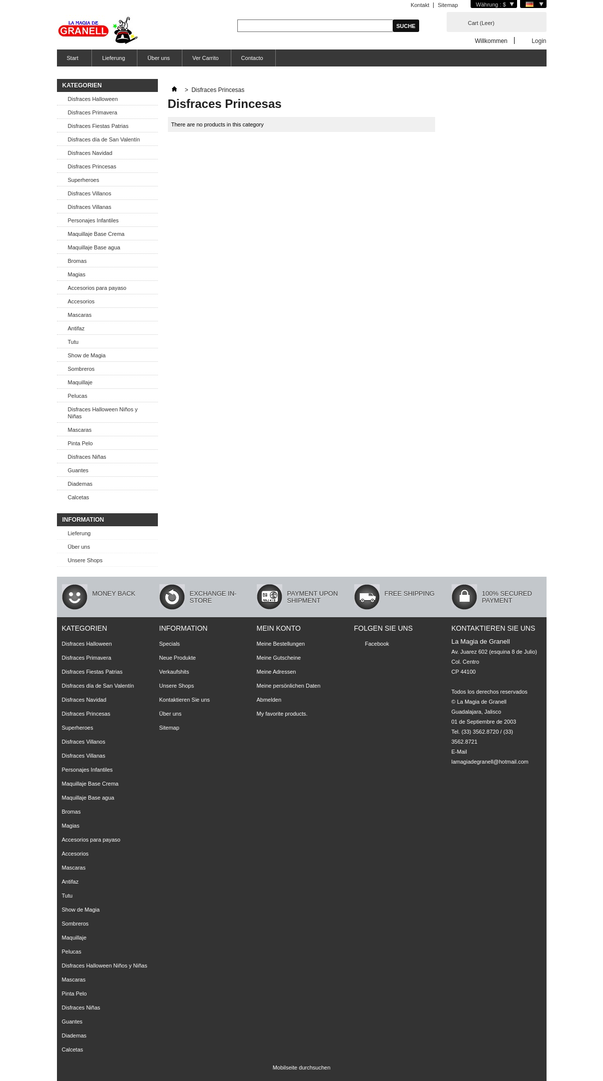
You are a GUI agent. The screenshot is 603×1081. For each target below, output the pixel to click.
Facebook (377, 644)
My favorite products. (282, 714)
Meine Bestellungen (281, 644)
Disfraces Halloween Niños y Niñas (103, 412)
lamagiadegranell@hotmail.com (490, 762)
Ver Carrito (205, 58)
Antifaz (76, 328)
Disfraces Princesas (92, 166)
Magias (76, 274)
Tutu (73, 342)
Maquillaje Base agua (94, 247)
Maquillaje (80, 382)
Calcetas (78, 497)
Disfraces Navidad (90, 153)
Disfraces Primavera (92, 112)
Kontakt (420, 5)
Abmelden (269, 700)
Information (83, 519)
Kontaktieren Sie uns (184, 700)
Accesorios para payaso (97, 288)
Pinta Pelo (80, 443)
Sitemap (448, 5)
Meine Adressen (276, 672)
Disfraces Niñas (87, 457)
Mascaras (80, 315)
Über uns (158, 58)
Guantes (78, 470)
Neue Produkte (177, 658)
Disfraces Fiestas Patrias (98, 126)
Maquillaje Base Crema (96, 234)
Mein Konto (279, 628)
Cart (481, 23)
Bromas (77, 261)
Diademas (80, 484)
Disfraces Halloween (93, 99)
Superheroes (83, 180)
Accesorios (81, 301)
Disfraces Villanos (89, 193)
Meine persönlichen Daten (289, 686)
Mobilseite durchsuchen (302, 1068)
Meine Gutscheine (279, 658)
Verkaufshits (174, 672)
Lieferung (113, 58)
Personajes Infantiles (93, 220)
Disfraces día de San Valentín (104, 139)
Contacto (252, 58)
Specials (169, 644)
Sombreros (81, 369)
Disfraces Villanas (89, 207)
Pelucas (77, 396)
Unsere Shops (85, 560)
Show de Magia (87, 355)
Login (539, 40)
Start (71, 60)
